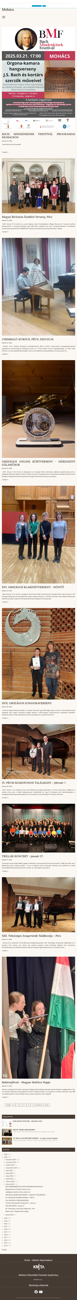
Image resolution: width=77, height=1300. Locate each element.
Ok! (44, 6)
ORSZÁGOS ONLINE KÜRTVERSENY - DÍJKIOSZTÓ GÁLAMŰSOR (25, 1195)
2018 (6, 1234)
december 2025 (11, 1159)
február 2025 (10, 1184)
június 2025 (9, 1173)
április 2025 (9, 1179)
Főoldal (4, 1250)
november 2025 (11, 1162)
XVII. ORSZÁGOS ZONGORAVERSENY (17, 1200)
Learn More (37, 6)
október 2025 (10, 1165)
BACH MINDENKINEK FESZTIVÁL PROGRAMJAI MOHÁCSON (24, 1186)
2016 (6, 1240)
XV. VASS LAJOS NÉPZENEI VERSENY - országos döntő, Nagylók (35, 1138)
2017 (6, 1237)
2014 (6, 1245)
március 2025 (10, 1181)
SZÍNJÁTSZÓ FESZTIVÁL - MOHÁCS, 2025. (28, 1121)
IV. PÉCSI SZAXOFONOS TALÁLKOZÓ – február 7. (20, 1203)
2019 (6, 1232)
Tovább (5, 152)
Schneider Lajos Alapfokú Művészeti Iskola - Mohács (34, 1297)
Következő (39, 1105)
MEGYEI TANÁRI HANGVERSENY (24, 1130)
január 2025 (10, 1215)
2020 (6, 1229)
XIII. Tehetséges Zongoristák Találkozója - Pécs (20, 1208)
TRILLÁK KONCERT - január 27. (14, 1206)
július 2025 (9, 1170)
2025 (6, 1157)
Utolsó (47, 1105)
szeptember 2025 (11, 1168)
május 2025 (10, 1176)
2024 (6, 1218)
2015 (6, 1243)
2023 (6, 1221)
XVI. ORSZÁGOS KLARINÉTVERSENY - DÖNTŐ (19, 1197)
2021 (6, 1226)
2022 (6, 1224)
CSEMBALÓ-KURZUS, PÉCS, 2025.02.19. (18, 1192)
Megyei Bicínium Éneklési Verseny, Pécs (17, 1189)
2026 (6, 1154)
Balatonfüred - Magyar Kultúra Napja (16, 1211)
